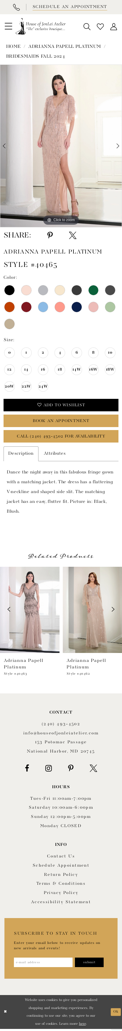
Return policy (61, 876)
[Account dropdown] (114, 26)
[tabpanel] (61, 146)
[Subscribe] (92, 964)
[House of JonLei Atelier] (40, 26)
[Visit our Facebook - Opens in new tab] (27, 770)
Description (21, 455)
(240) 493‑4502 (61, 725)
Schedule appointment (61, 867)
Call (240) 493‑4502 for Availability (61, 438)
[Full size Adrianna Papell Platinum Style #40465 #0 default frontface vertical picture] (61, 146)
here (82, 1026)
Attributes (55, 455)
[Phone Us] (16, 7)
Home (13, 46)
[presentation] (30, 611)
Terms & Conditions (61, 885)
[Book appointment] (69, 7)
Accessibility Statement (61, 903)
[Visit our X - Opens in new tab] (93, 770)
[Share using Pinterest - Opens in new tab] (50, 235)
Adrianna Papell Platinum (64, 46)
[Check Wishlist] (100, 26)
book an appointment (61, 421)
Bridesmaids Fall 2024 (35, 56)
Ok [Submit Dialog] (115, 1014)
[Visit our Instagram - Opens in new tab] (48, 770)
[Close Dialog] (5, 1014)
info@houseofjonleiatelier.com (61, 734)
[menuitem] (8, 26)
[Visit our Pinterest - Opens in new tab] (70, 770)
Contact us (61, 858)
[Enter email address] (44, 964)
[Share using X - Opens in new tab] (72, 235)
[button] (8, 26)
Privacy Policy (61, 894)
